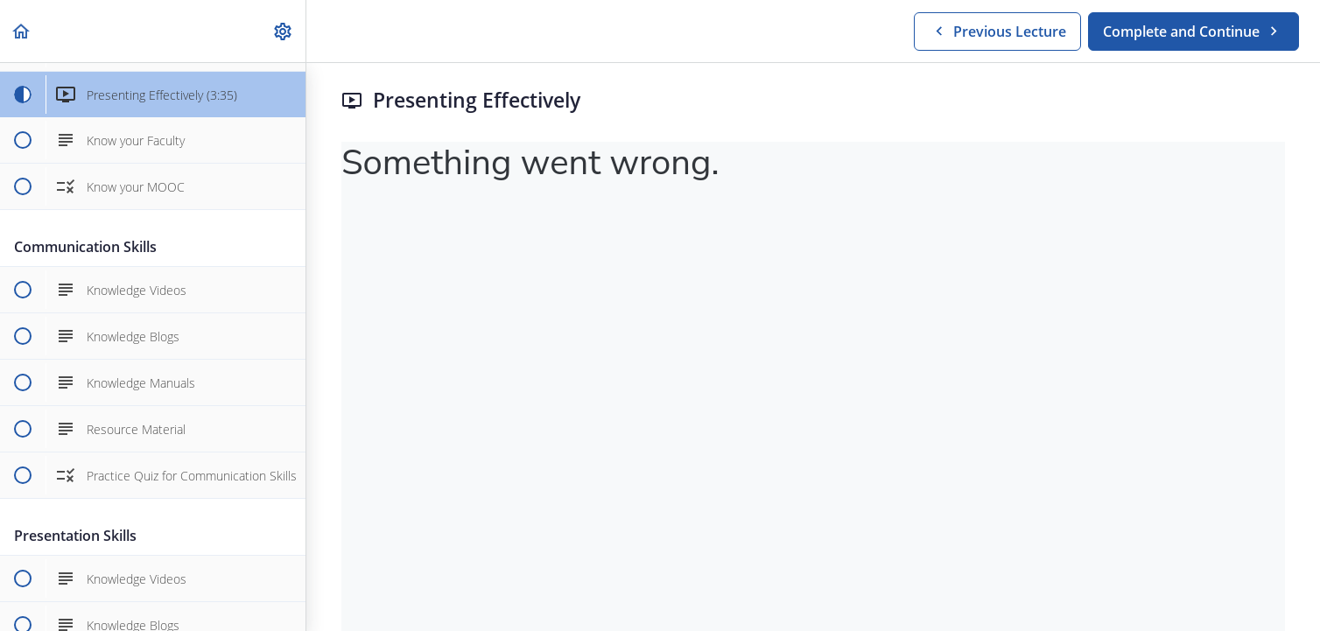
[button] (22, 31)
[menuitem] (283, 31)
